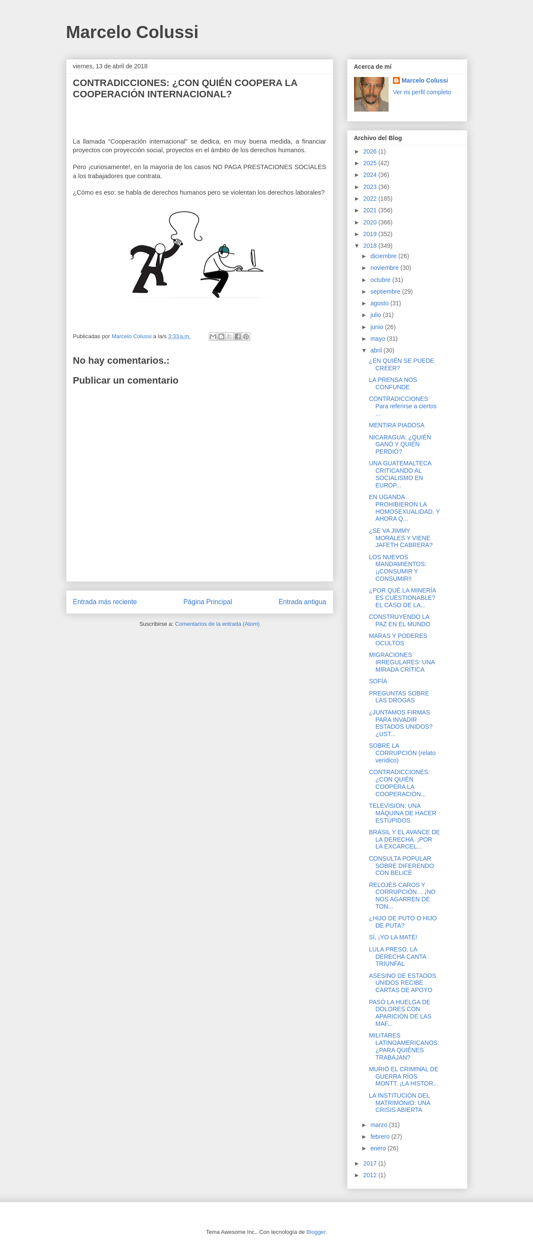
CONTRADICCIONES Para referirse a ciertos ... (403, 406)
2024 (370, 174)
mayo (378, 338)
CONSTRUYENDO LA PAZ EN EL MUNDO (399, 620)
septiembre (386, 291)
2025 (370, 163)
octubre (381, 279)
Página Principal (207, 601)
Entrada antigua (302, 601)
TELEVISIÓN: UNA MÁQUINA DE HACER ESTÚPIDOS (402, 813)
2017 (370, 1163)
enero (379, 1148)
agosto (380, 303)
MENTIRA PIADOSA (396, 425)
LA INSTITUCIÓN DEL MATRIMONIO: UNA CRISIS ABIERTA (399, 1103)
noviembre (385, 267)
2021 (370, 210)
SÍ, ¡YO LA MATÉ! (393, 937)
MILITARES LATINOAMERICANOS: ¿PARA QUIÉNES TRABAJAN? (404, 1046)
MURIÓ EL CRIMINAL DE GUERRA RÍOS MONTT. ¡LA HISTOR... (403, 1076)
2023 (370, 186)
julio (376, 314)
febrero (380, 1136)
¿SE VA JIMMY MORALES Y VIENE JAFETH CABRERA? (400, 538)
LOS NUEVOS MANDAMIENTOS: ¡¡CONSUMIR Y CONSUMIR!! (397, 568)
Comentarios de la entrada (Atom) (217, 624)
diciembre (384, 256)
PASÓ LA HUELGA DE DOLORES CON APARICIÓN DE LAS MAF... (400, 1013)
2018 (370, 245)
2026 (370, 151)
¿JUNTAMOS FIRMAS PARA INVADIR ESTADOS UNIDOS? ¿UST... (400, 723)
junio (377, 326)
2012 (370, 1175)
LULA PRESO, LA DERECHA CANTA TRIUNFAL (397, 956)
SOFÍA (378, 681)
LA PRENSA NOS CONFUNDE (393, 383)
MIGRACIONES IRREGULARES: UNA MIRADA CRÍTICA (401, 662)
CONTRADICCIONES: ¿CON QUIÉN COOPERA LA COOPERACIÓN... (399, 783)
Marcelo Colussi (132, 32)
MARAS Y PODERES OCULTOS (398, 639)
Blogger (316, 1232)
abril (376, 350)
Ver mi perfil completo (422, 92)
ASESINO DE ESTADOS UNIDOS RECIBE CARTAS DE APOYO (402, 983)
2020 (370, 222)
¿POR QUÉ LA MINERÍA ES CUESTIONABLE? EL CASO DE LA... (402, 597)
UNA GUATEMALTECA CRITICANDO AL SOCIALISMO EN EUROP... (400, 474)
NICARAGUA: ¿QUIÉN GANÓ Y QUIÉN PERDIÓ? (400, 444)
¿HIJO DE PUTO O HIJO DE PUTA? (403, 922)
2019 (370, 234)
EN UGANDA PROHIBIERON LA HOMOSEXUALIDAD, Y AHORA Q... (404, 507)
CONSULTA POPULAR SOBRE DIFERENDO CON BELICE (401, 866)
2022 (370, 198)
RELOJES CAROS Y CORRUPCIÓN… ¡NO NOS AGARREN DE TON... (402, 895)
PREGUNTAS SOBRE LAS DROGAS (399, 697)
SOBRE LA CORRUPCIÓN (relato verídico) (402, 753)
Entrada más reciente (105, 601)
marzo (379, 1124)
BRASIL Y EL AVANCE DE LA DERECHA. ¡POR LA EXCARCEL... (404, 839)
